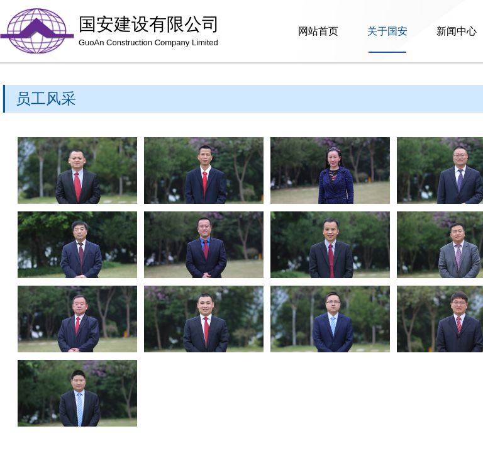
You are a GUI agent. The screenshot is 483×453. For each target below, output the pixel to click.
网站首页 (318, 31)
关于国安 (387, 31)
